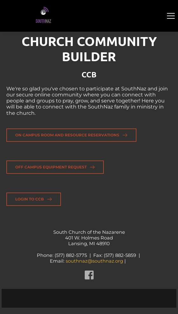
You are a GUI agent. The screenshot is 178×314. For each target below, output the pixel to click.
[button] (171, 16)
